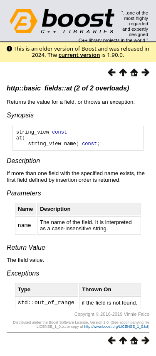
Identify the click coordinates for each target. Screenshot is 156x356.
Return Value (26, 251)
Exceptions (23, 276)
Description (23, 164)
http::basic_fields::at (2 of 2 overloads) (68, 88)
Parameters (24, 196)
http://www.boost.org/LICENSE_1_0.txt (116, 330)
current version (79, 55)
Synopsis (20, 115)
